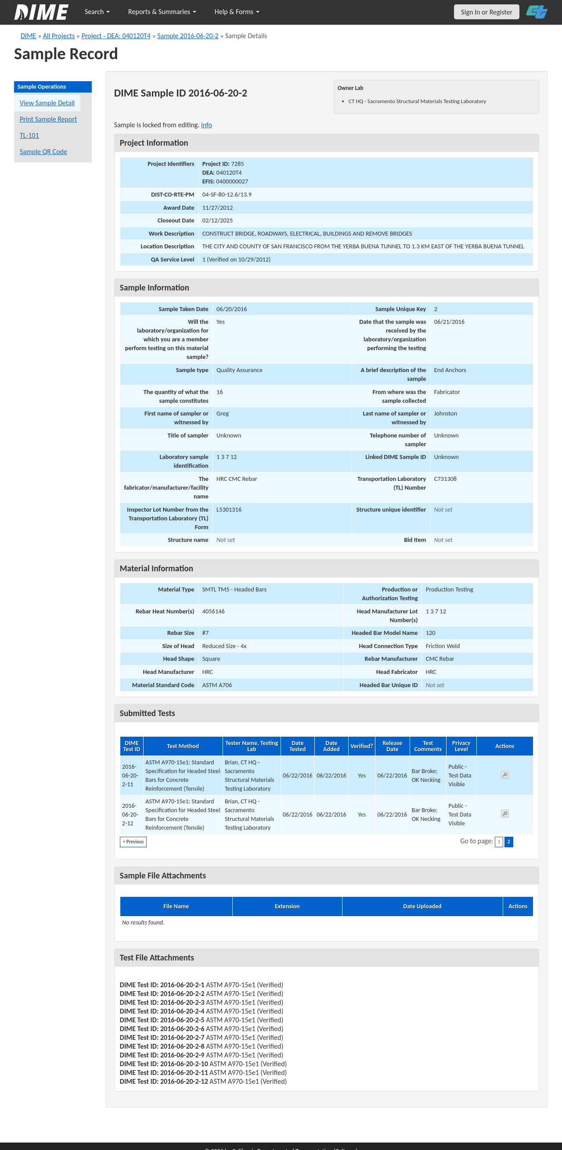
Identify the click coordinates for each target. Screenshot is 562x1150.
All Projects (59, 36)
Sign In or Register (486, 12)
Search (97, 11)
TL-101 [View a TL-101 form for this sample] (29, 135)
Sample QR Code (43, 151)
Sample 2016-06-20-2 (187, 36)
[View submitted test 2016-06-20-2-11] (505, 776)
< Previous (133, 842)
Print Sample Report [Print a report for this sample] (48, 119)
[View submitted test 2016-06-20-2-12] (505, 815)
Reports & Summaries (162, 11)
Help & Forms (237, 11)
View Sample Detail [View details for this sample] (47, 103)
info (206, 125)
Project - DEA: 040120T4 (116, 36)
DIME (28, 36)
